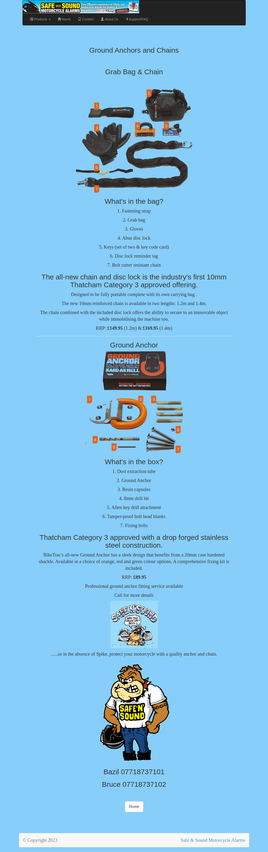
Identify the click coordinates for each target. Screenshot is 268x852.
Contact (86, 19)
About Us (109, 19)
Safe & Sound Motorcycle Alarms (213, 840)
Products (40, 19)
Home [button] (134, 806)
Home (64, 19)
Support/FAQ (137, 19)
